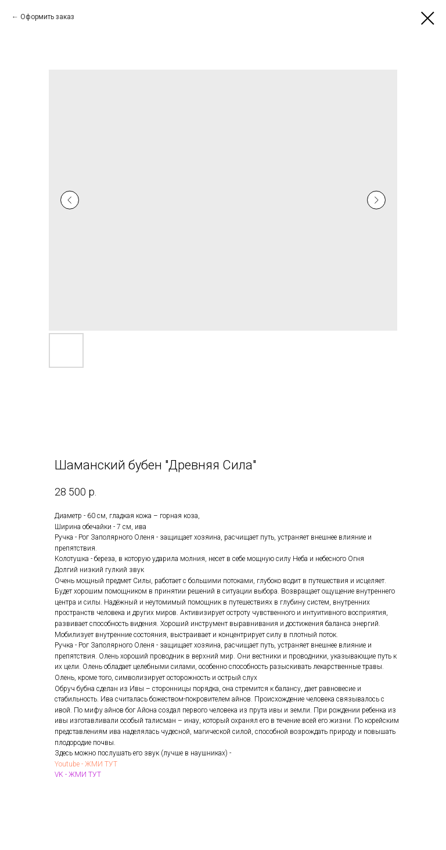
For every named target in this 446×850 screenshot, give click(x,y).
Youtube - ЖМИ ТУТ (86, 764)
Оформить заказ (47, 17)
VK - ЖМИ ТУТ (78, 775)
